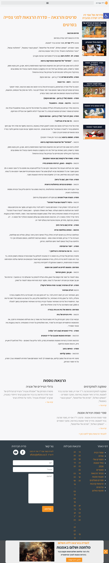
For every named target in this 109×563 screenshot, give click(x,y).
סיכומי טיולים (98, 490)
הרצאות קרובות (97, 483)
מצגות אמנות (98, 476)
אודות (101, 455)
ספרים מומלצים (97, 480)
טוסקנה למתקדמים (95, 386)
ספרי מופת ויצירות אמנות (91, 413)
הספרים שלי (98, 459)
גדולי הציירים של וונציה (39, 386)
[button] (106, 16)
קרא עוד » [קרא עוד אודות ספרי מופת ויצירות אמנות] (102, 428)
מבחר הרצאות (97, 473)
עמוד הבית (99, 452)
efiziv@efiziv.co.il (38, 454)
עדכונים (100, 487)
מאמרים (100, 469)
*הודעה (40, 488)
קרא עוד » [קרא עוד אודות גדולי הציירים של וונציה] (49, 402)
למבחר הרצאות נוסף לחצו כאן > (92, 433)
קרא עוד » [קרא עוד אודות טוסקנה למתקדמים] (102, 405)
